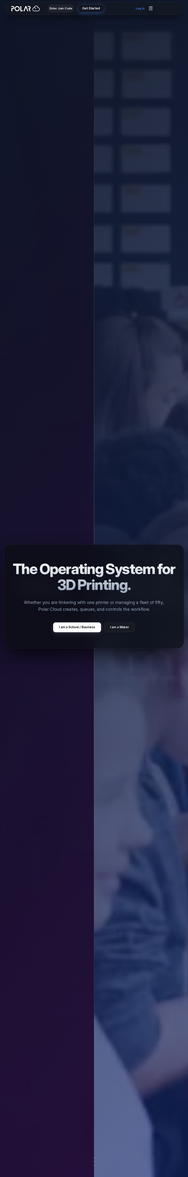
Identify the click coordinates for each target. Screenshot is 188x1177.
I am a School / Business (77, 627)
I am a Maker (119, 627)
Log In (140, 8)
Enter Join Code (61, 8)
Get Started (91, 8)
